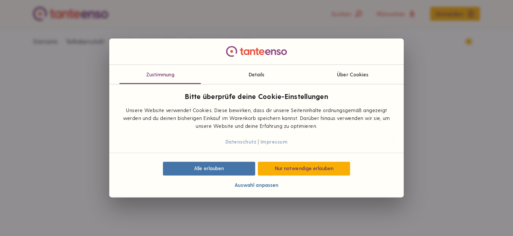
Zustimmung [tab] (160, 74)
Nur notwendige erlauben (304, 168)
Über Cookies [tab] (352, 74)
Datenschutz (240, 142)
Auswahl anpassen (257, 185)
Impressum (274, 142)
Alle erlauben (209, 168)
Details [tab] (257, 74)
